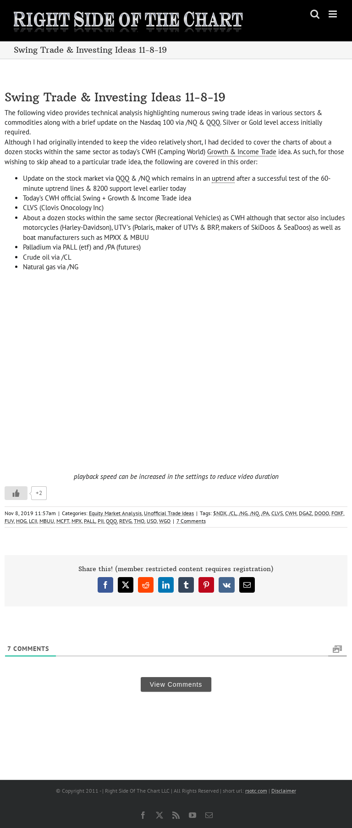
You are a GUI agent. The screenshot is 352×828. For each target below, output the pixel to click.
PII (101, 520)
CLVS (277, 513)
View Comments (176, 684)
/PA (265, 513)
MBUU (46, 520)
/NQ (254, 513)
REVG (125, 520)
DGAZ (305, 513)
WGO (164, 520)
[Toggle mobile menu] (333, 14)
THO (139, 520)
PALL (89, 520)
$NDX (219, 513)
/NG (243, 513)
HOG (21, 520)
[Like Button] (16, 493)
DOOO (321, 513)
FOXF (337, 513)
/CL (232, 513)
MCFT (62, 520)
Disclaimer (283, 790)
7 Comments (191, 520)
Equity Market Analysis (115, 513)
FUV (9, 520)
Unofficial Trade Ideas (169, 513)
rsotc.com (256, 790)
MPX (77, 520)
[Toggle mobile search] (314, 14)
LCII (33, 520)
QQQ (111, 520)
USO (152, 520)
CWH (291, 513)
